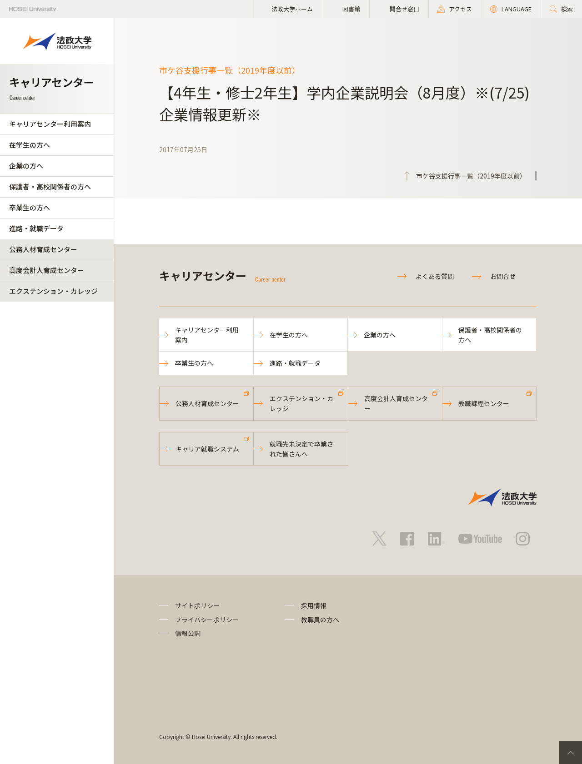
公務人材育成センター (43, 249)
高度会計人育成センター (46, 270)
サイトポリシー (197, 605)
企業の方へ (26, 165)
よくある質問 (435, 276)
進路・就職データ (36, 228)
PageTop (570, 752)
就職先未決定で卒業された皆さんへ (301, 448)
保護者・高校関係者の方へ (50, 186)
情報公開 (188, 633)
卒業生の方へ (29, 207)
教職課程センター (483, 403)
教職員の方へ (320, 619)
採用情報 (313, 605)
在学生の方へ (29, 144)
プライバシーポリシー (207, 619)
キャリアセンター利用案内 (50, 124)
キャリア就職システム (207, 448)
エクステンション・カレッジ (53, 291)
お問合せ (503, 276)
